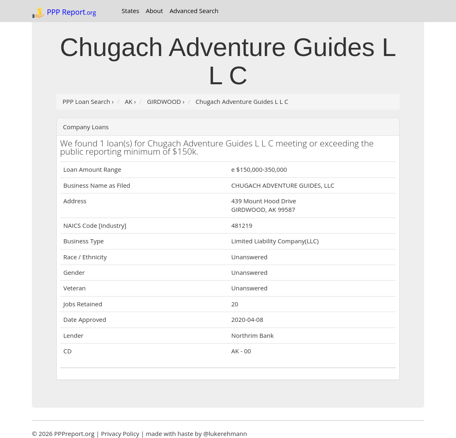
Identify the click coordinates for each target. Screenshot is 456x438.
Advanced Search (194, 11)
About (154, 11)
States (130, 11)
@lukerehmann (225, 433)
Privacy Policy (120, 433)
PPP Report (64, 12)
